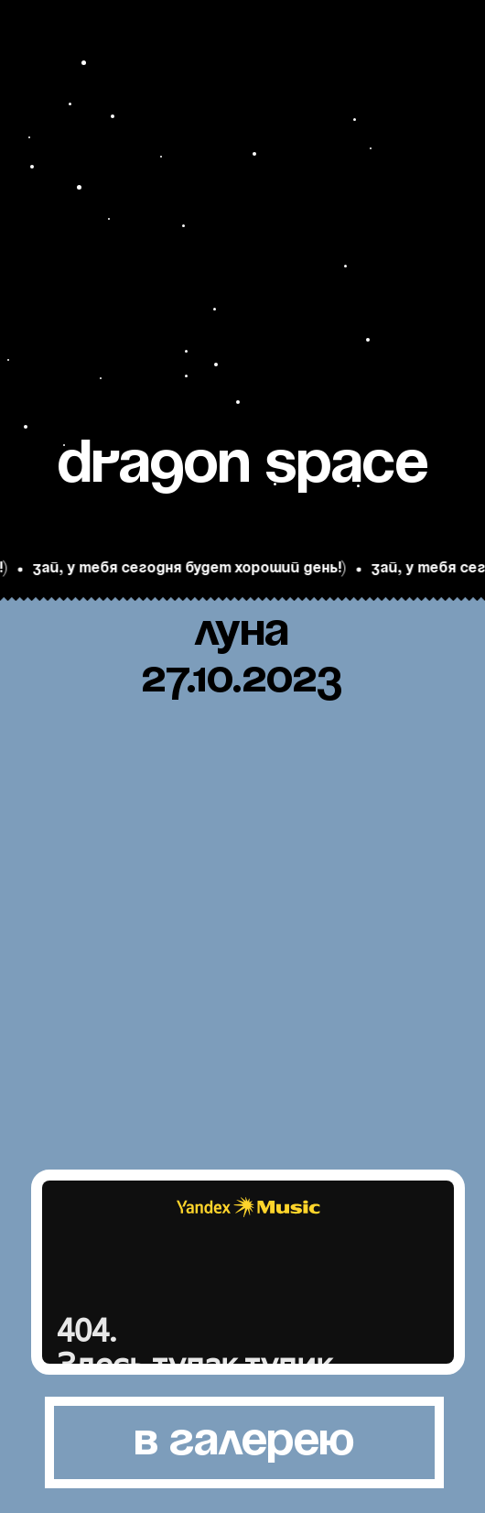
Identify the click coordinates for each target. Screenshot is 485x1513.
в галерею (244, 1442)
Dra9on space (243, 466)
